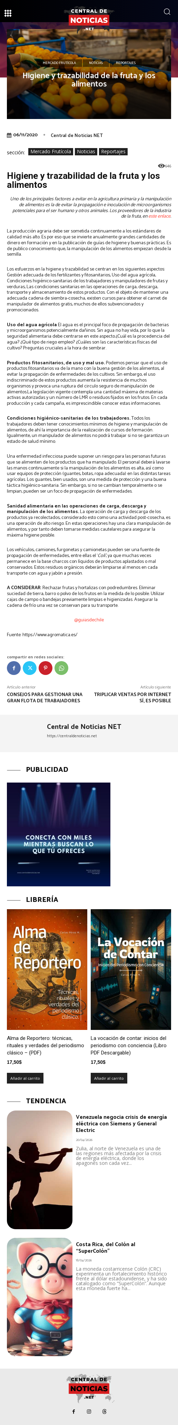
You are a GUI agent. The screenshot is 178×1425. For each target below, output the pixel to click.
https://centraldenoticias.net (72, 736)
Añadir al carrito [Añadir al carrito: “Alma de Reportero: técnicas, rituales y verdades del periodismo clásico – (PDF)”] (25, 1078)
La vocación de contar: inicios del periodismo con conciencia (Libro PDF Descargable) (129, 1045)
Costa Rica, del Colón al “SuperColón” (105, 1248)
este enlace (159, 216)
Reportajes (126, 63)
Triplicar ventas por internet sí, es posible (132, 698)
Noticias (96, 63)
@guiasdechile (89, 620)
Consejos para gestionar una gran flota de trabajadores (44, 698)
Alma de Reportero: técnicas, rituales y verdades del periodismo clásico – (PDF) (45, 1045)
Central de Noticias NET (77, 136)
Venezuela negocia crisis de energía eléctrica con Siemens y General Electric (121, 1124)
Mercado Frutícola (59, 63)
